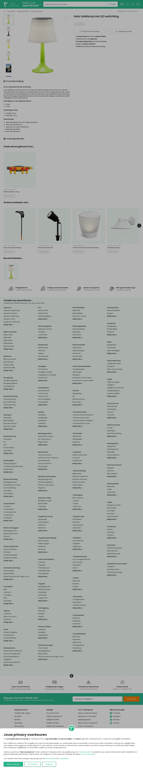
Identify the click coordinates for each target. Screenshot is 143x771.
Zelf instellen (32, 764)
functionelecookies (88, 754)
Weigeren (49, 764)
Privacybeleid (51, 758)
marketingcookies (85, 752)
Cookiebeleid (64, 758)
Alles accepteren (13, 764)
